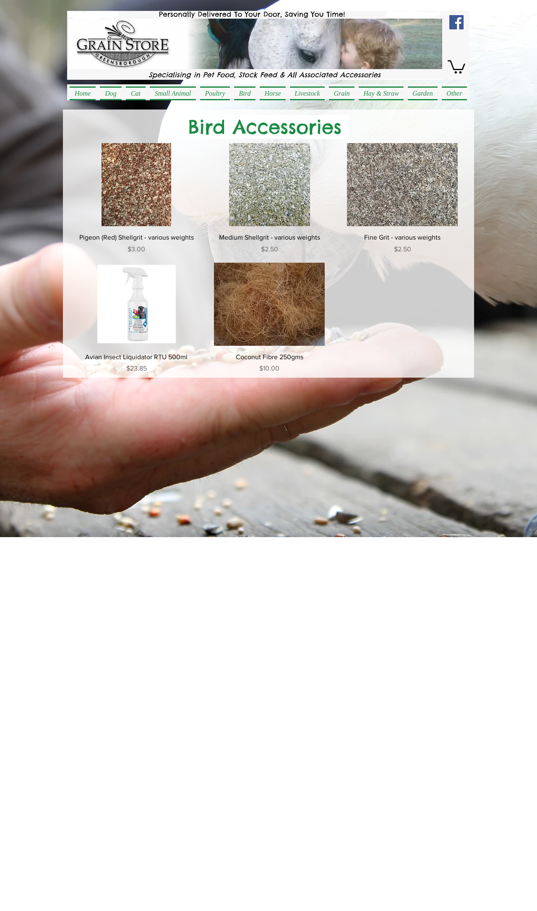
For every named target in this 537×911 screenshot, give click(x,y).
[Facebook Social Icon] (456, 22)
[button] (456, 66)
